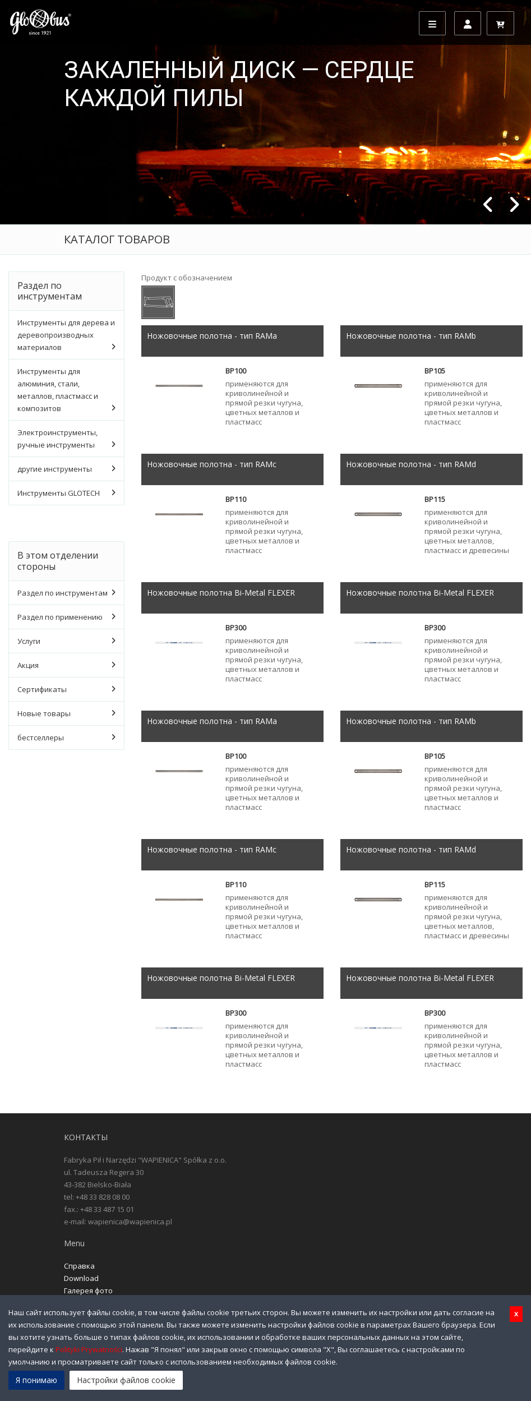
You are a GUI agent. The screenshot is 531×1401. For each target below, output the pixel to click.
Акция (28, 665)
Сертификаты (42, 689)
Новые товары (44, 713)
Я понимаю (36, 1380)
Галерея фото (88, 1290)
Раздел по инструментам (62, 593)
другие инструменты (54, 469)
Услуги (28, 641)
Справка (79, 1266)
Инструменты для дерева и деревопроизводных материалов (66, 334)
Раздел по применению (60, 617)
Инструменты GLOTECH (58, 493)
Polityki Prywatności (89, 1349)
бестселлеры (40, 737)
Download (81, 1278)
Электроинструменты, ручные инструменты (57, 438)
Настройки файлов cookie (126, 1380)
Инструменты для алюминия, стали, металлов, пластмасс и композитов (57, 389)
